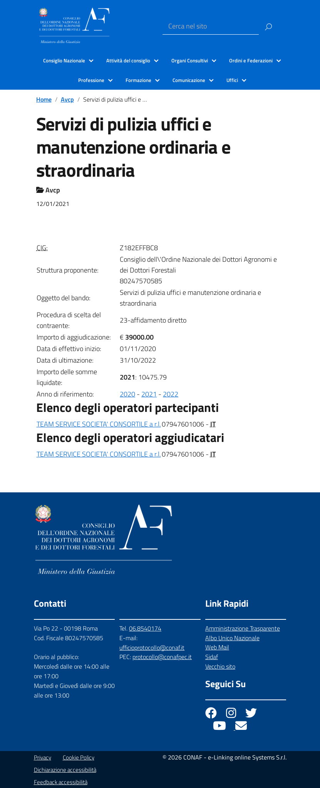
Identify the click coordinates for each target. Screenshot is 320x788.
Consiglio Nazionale (64, 60)
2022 (170, 394)
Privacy (42, 757)
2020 (127, 394)
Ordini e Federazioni (251, 60)
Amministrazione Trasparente (242, 628)
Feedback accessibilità (60, 782)
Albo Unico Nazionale (232, 637)
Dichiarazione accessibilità (65, 769)
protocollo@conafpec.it (162, 656)
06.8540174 (145, 628)
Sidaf (211, 656)
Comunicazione (189, 80)
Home (44, 99)
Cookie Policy (78, 757)
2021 (149, 394)
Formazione (138, 80)
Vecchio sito (220, 666)
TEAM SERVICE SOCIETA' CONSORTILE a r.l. (99, 424)
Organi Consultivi (189, 60)
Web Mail (217, 647)
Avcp (67, 99)
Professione (91, 80)
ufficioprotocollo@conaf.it (151, 647)
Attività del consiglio (128, 60)
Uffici (232, 80)
